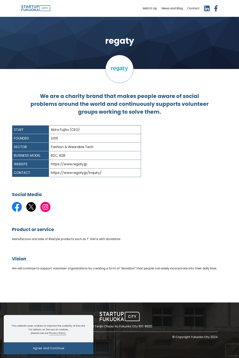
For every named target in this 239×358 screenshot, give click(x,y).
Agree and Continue (48, 348)
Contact (193, 8)
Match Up (150, 8)
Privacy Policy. (57, 333)
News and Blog (172, 8)
